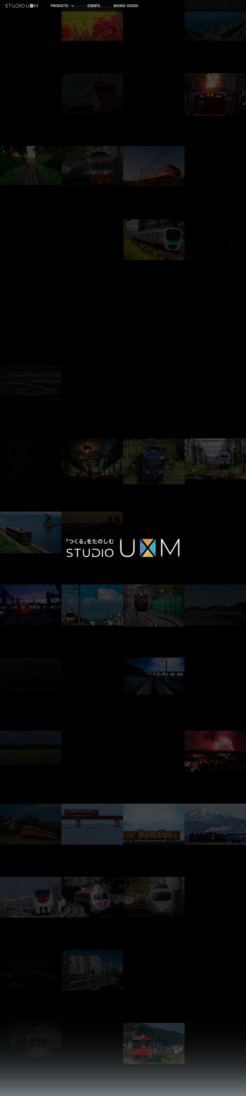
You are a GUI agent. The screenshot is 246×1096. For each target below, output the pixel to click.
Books (126, 5)
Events (94, 5)
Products (62, 5)
